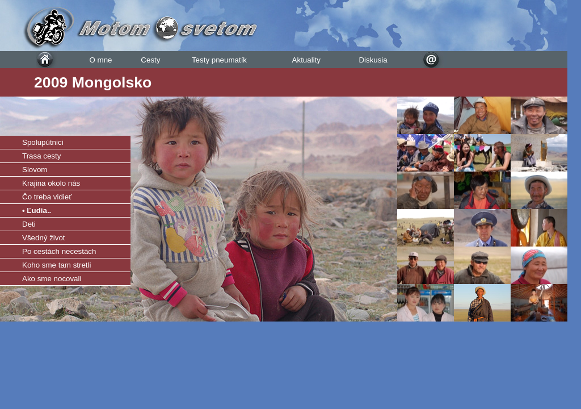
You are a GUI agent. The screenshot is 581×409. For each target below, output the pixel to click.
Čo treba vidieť (46, 197)
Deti (29, 224)
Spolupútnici (43, 142)
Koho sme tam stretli (56, 265)
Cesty (150, 60)
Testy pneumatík (219, 60)
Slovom (34, 169)
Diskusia (373, 60)
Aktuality (306, 60)
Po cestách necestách (59, 251)
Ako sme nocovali (51, 278)
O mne (100, 60)
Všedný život (43, 237)
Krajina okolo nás (51, 183)
